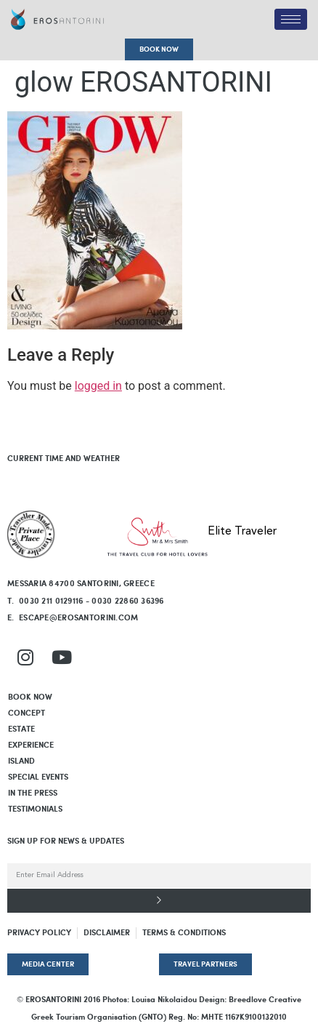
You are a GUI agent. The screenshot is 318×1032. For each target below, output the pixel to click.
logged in (98, 386)
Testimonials (35, 809)
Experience (31, 745)
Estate (21, 729)
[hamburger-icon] (290, 19)
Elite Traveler (242, 531)
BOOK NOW (30, 697)
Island (21, 761)
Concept (26, 713)
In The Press (32, 793)
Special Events (38, 777)
